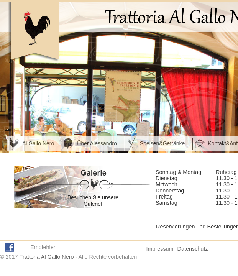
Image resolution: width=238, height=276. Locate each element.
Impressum (159, 249)
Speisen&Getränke (162, 143)
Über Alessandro (97, 143)
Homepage (33, 32)
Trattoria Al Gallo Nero (47, 257)
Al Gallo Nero (38, 143)
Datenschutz (192, 249)
